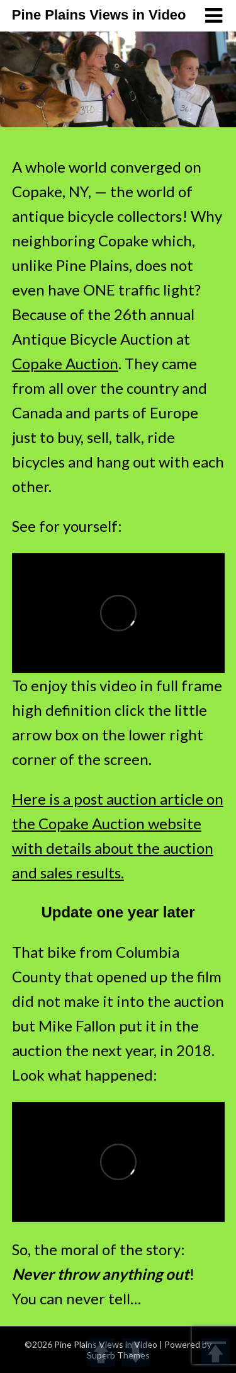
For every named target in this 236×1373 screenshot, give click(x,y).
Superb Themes (118, 1355)
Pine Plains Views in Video (99, 15)
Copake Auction (65, 363)
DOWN (135, 1352)
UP (101, 1352)
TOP (215, 1352)
